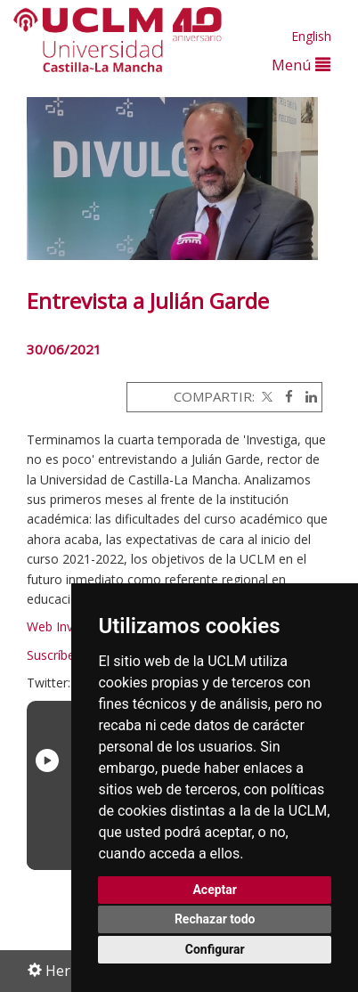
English (311, 36)
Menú (301, 64)
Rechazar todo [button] (215, 919)
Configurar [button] (215, 949)
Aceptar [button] (214, 889)
